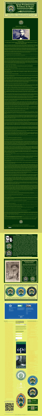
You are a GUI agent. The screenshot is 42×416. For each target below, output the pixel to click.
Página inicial (21, 230)
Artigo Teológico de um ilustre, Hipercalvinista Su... (9, 391)
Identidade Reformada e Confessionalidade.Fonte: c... (9, 328)
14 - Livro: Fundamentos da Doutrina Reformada (31, 332)
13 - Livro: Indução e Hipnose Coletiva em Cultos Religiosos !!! (32, 331)
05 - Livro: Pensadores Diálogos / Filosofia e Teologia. (31, 325)
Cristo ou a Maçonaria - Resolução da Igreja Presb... (9, 379)
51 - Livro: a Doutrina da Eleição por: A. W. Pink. (31, 368)
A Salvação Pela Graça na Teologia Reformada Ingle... (9, 369)
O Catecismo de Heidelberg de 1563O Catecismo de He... (9, 337)
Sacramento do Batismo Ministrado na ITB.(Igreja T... (9, 395)
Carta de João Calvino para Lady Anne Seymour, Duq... (9, 347)
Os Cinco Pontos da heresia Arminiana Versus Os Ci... (9, 341)
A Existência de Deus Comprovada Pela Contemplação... (9, 378)
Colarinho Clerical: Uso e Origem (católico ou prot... (9, 390)
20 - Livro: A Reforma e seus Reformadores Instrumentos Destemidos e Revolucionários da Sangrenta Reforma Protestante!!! (32, 337)
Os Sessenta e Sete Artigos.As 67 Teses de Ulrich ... (9, 329)
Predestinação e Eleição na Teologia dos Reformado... (9, 370)
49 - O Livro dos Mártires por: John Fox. (30, 366)
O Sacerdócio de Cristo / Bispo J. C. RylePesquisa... (9, 373)
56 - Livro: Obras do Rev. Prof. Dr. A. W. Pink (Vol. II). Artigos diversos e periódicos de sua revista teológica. (32, 372)
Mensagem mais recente (6, 230)
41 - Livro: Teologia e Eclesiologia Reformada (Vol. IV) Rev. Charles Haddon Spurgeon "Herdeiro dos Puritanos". (32, 358)
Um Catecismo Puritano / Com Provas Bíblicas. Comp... (9, 388)
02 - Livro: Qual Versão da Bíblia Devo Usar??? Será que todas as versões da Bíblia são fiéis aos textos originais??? (32, 322)
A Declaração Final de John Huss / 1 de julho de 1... (9, 376)
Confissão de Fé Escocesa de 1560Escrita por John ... (9, 332)
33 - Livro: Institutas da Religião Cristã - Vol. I (30, 351)
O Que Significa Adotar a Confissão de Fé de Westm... (9, 355)
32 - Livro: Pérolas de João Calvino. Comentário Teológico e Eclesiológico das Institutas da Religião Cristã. (32, 350)
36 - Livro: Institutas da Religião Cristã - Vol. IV (31, 353)
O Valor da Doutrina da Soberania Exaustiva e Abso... (9, 323)
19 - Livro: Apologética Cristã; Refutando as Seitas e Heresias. (32, 336)
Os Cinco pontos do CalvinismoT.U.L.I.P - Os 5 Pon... (9, 340)
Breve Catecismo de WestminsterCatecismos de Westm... (9, 338)
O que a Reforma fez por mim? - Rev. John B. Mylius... (9, 361)
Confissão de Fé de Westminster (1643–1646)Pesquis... (9, 335)
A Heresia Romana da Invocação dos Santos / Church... (9, 384)
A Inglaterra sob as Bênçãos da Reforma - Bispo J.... (9, 364)
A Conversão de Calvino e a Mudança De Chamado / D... (9, 381)
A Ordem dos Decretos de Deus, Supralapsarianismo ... (9, 396)
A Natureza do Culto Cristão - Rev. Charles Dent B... (9, 358)
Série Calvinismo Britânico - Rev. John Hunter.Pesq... (9, 367)
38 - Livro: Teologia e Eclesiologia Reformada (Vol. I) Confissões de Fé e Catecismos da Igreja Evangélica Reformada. (32, 355)
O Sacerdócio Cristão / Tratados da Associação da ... (9, 375)
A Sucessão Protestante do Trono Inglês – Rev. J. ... (9, 372)
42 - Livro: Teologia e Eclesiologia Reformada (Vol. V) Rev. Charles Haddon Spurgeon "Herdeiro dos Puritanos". (32, 359)
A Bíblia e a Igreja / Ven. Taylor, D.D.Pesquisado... (9, 385)
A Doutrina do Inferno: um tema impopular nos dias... (9, 349)
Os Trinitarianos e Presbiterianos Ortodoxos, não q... (9, 393)
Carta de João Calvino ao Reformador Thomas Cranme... (9, 346)
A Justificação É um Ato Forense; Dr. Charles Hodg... (9, 382)
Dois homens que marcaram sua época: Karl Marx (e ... (9, 325)
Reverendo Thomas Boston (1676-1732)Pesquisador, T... (9, 353)
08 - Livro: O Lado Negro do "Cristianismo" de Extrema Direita (32, 327)
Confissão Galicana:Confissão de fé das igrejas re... (9, 331)
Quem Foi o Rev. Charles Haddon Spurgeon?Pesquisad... (9, 387)
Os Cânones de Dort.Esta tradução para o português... (9, 334)
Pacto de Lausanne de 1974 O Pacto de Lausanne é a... (9, 343)
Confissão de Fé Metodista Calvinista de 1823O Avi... (9, 344)
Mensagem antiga (36, 230)
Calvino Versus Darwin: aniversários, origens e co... (9, 326)
